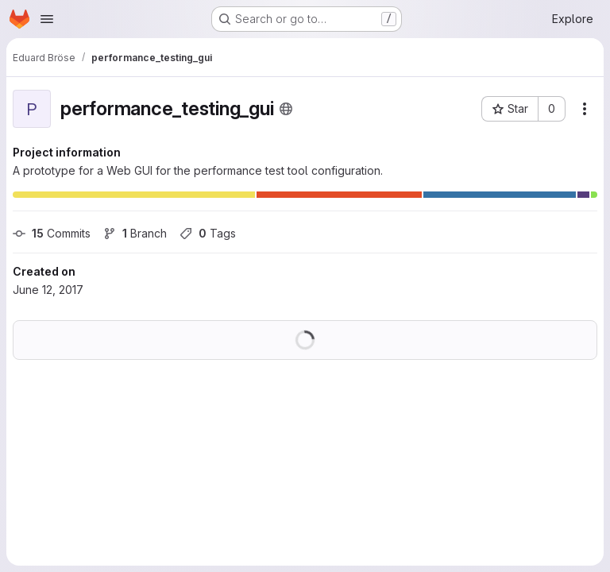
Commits (52, 233)
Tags (208, 233)
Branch (135, 233)
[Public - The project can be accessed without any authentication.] (286, 108)
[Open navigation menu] (47, 19)
